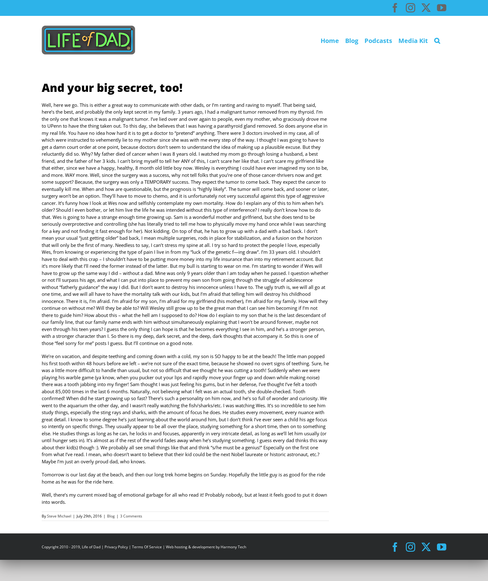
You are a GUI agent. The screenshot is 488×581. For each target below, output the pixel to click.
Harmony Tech (233, 547)
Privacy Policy (116, 547)
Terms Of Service (147, 547)
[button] (437, 40)
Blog (111, 516)
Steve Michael (59, 516)
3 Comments (131, 516)
